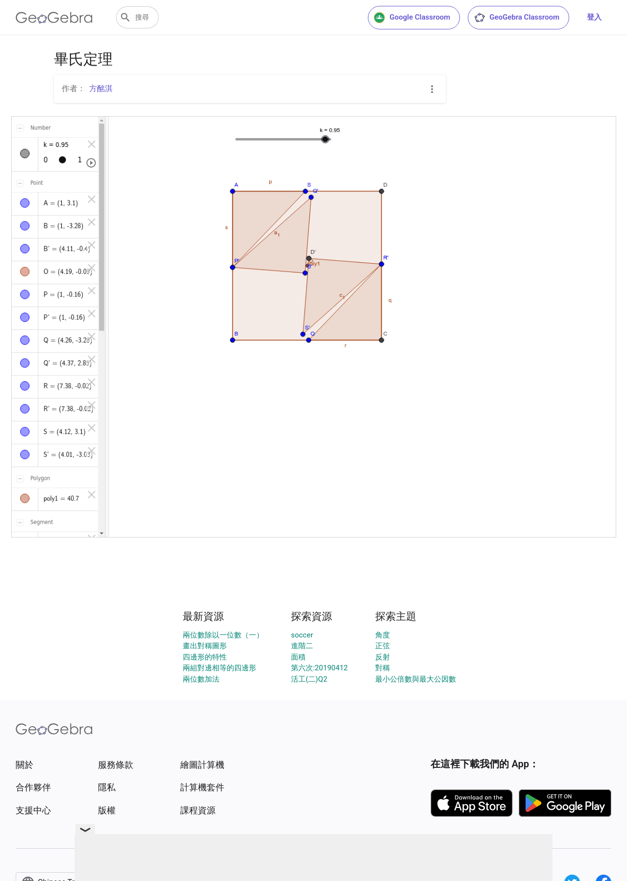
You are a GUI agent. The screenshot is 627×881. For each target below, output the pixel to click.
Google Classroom (412, 18)
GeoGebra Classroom (516, 18)
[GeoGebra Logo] (54, 18)
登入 (594, 17)
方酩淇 (101, 88)
